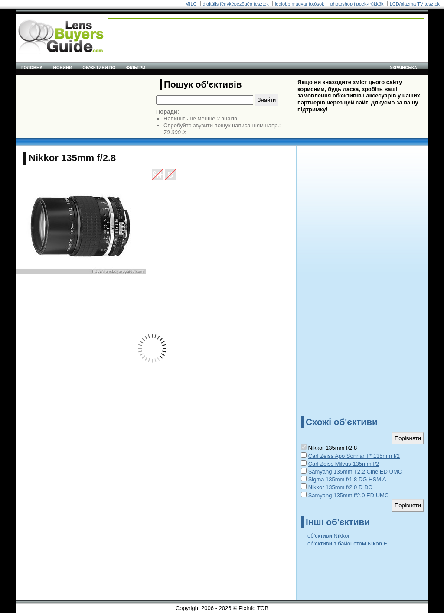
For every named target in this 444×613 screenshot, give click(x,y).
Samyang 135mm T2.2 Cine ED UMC (355, 471)
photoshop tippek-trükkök (357, 3)
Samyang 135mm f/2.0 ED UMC (348, 495)
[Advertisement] (266, 38)
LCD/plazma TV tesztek (415, 3)
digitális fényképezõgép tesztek (236, 3)
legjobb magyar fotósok (299, 3)
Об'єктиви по (98, 67)
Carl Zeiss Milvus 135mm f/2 (343, 464)
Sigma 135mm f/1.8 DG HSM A (347, 479)
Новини (62, 67)
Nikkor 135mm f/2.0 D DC (340, 487)
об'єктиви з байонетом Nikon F (347, 543)
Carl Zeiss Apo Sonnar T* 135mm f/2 (354, 456)
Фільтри (135, 67)
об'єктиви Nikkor (328, 535)
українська (403, 67)
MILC (190, 3)
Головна (32, 67)
